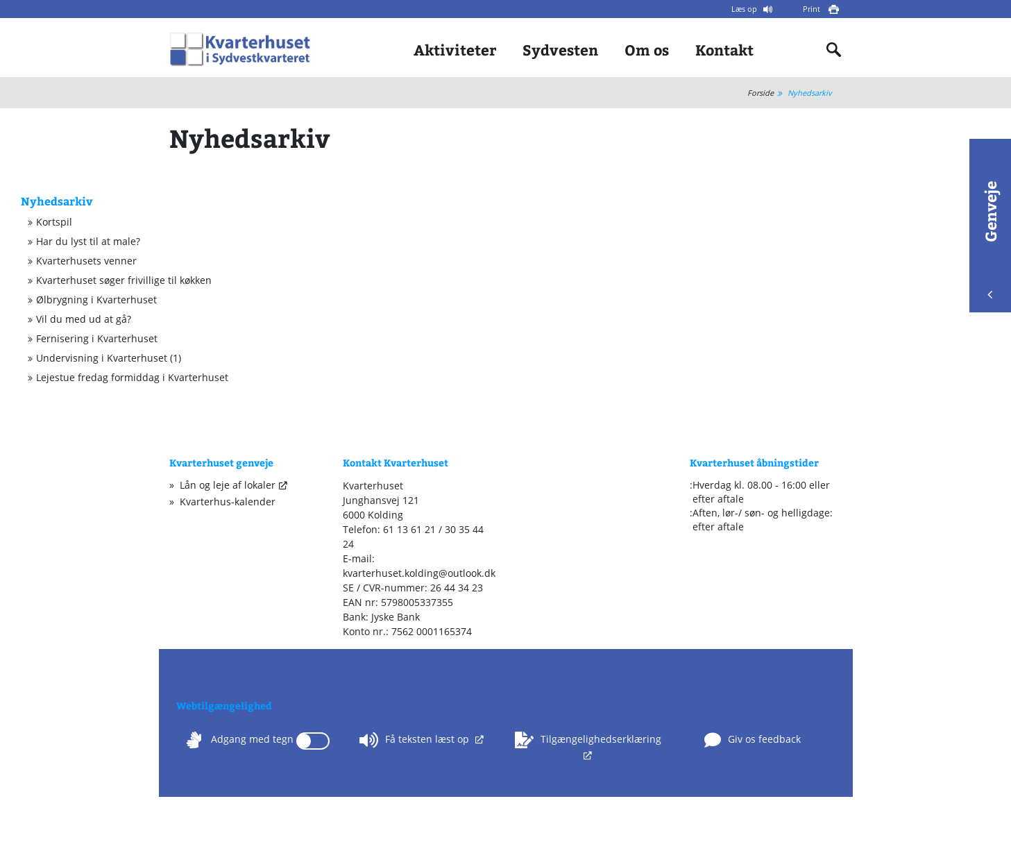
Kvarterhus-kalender (227, 501)
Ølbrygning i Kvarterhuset (96, 300)
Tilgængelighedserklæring (588, 740)
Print (812, 8)
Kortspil (54, 222)
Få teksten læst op (415, 740)
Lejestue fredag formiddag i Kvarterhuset (132, 377)
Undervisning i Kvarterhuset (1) (108, 358)
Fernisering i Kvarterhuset (97, 339)
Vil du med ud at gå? (83, 319)
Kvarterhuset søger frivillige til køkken (124, 280)
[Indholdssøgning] (834, 50)
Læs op (745, 8)
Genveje (990, 239)
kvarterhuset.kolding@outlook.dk (419, 573)
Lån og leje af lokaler (227, 484)
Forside (760, 92)
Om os (647, 50)
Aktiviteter (455, 50)
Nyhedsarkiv (810, 92)
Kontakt (724, 50)
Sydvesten (560, 50)
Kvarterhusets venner (86, 261)
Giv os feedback (752, 740)
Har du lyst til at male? (88, 241)
